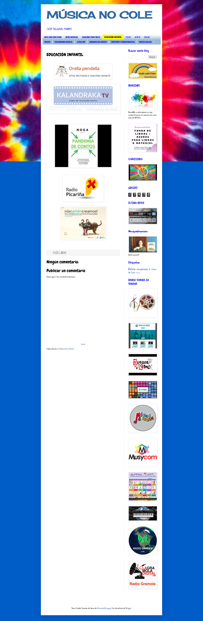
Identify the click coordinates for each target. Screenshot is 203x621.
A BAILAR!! (81, 42)
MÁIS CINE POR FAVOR (52, 37)
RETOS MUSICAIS (72, 37)
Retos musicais (138, 269)
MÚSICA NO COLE (99, 15)
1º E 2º (128, 37)
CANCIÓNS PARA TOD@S (91, 37)
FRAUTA (47, 42)
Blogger (128, 608)
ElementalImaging (104, 608)
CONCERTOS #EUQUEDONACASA (123, 42)
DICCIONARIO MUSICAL (64, 42)
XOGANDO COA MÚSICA (98, 42)
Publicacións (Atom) (66, 348)
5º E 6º (147, 37)
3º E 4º (137, 37)
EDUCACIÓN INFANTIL (113, 37)
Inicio (83, 344)
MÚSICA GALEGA (145, 42)
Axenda (138, 273)
